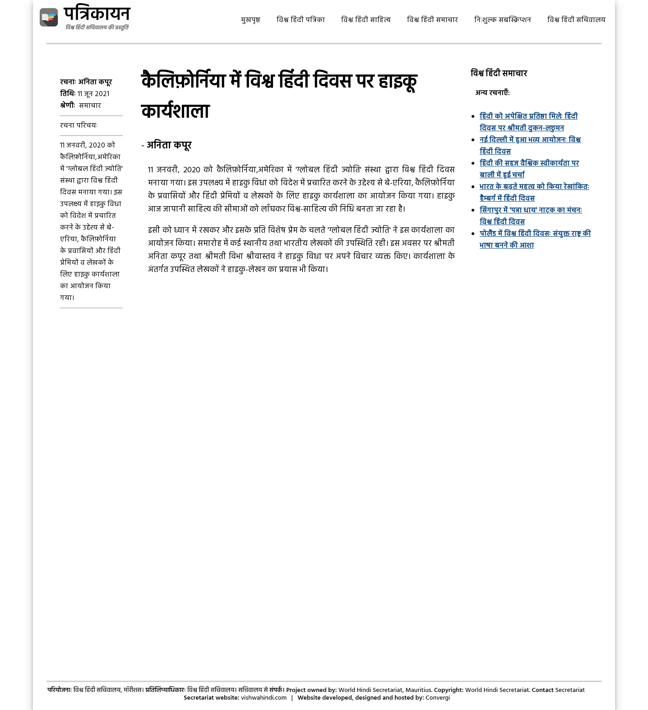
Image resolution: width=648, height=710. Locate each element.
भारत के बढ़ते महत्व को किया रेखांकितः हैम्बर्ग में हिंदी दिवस (534, 193)
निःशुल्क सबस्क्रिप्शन (502, 20)
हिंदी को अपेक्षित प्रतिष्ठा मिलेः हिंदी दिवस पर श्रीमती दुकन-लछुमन (529, 122)
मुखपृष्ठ (250, 20)
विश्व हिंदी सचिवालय (576, 20)
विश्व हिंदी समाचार (432, 20)
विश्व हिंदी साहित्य (366, 20)
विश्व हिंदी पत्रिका (301, 20)
